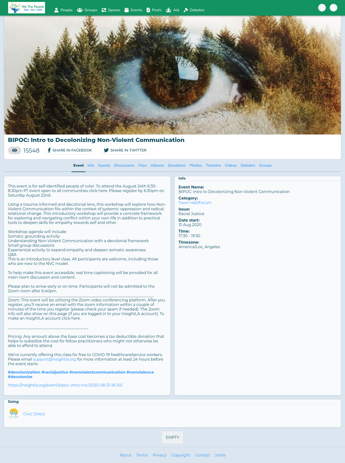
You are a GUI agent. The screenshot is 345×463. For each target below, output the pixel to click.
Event (78, 165)
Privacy (159, 455)
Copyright (180, 455)
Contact (202, 455)
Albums (157, 165)
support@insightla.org (54, 359)
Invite (220, 455)
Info (90, 165)
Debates (248, 165)
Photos (196, 165)
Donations (177, 165)
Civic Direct (34, 414)
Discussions (124, 165)
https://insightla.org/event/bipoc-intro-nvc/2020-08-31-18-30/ (65, 385)
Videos (231, 165)
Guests (104, 165)
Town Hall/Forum (195, 202)
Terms (142, 455)
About (125, 455)
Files (142, 165)
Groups (265, 165)
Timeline (213, 165)
